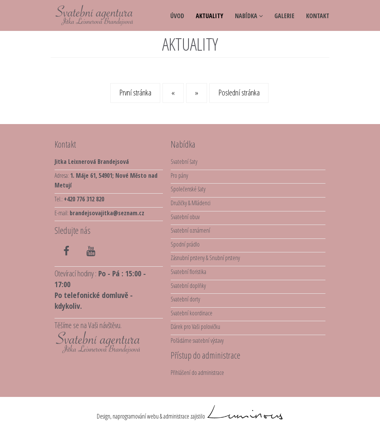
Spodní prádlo (185, 244)
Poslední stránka (239, 92)
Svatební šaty (184, 161)
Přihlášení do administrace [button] (197, 372)
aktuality (209, 16)
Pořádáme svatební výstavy (197, 340)
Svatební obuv (185, 217)
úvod (177, 16)
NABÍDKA (249, 16)
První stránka (135, 92)
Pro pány (179, 175)
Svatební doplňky (188, 285)
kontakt (317, 16)
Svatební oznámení (190, 230)
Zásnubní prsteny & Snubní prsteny (205, 258)
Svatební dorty (185, 299)
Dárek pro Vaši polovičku (195, 326)
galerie (284, 16)
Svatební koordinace (191, 313)
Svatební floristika (188, 271)
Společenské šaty (188, 189)
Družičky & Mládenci (191, 203)
